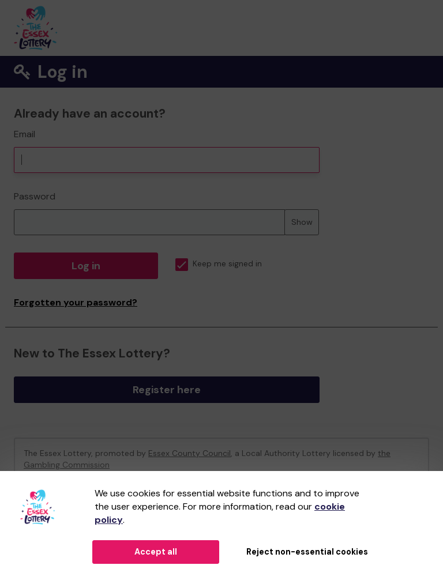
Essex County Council (189, 453)
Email (24, 134)
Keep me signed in (218, 263)
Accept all (155, 552)
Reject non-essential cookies (307, 552)
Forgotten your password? (75, 302)
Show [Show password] (302, 222)
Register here (167, 390)
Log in (86, 266)
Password (34, 196)
